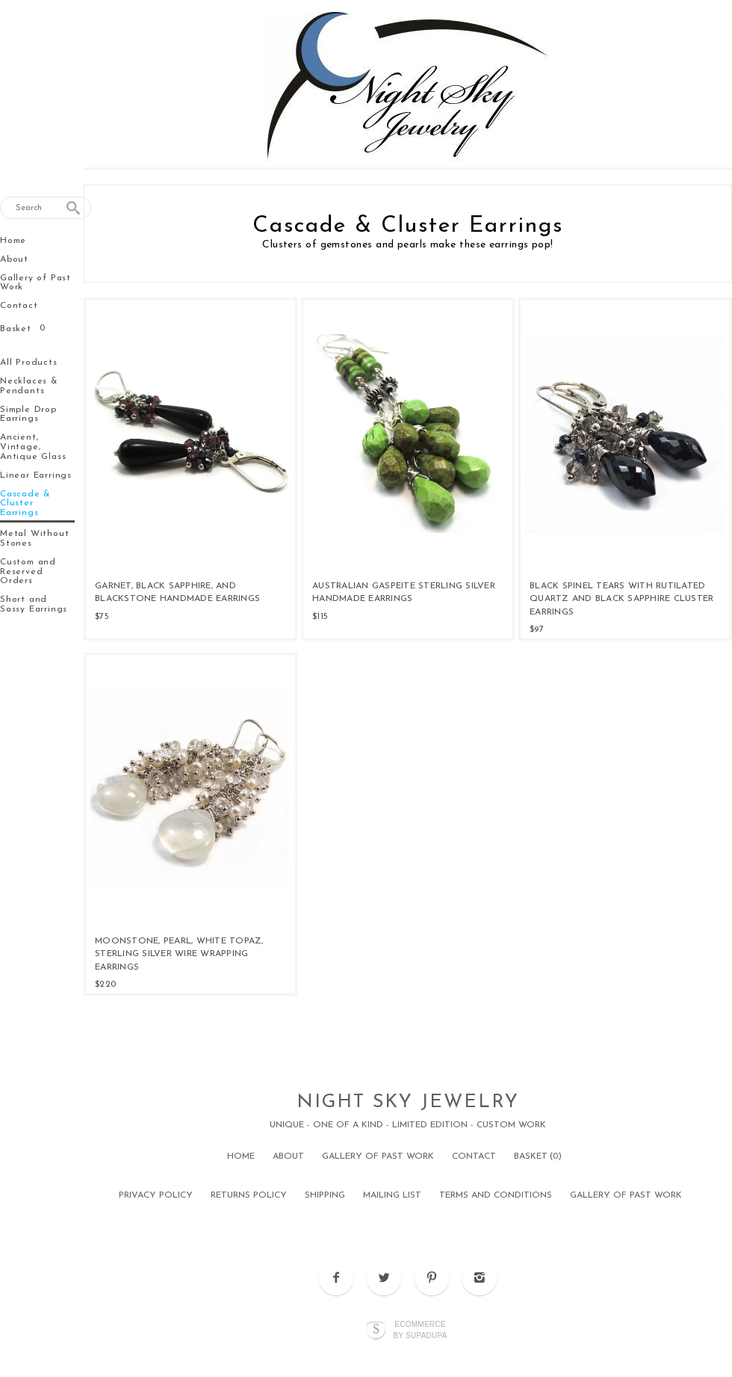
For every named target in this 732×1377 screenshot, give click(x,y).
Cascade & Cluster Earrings (25, 504)
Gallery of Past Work (35, 283)
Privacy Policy (156, 1195)
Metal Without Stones (34, 538)
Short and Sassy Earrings (33, 604)
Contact (19, 305)
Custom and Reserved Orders (28, 572)
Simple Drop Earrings (28, 414)
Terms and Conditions (495, 1195)
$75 (102, 616)
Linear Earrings (36, 475)
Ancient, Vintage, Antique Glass (33, 447)
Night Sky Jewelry (408, 1102)
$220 (105, 984)
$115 (320, 616)
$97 (537, 629)
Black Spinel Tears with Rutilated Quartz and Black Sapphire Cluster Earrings (621, 599)
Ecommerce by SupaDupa (420, 1329)
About (14, 259)
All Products (29, 362)
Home (13, 240)
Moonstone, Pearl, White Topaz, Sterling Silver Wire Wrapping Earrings (179, 954)
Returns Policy (249, 1195)
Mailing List (392, 1195)
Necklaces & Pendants (29, 386)
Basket (17, 328)
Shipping (325, 1195)
